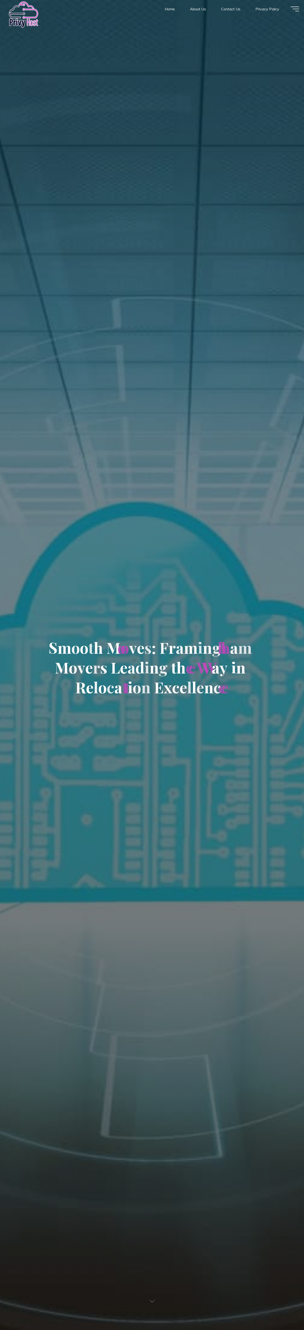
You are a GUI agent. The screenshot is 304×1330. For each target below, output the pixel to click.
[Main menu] (290, 11)
